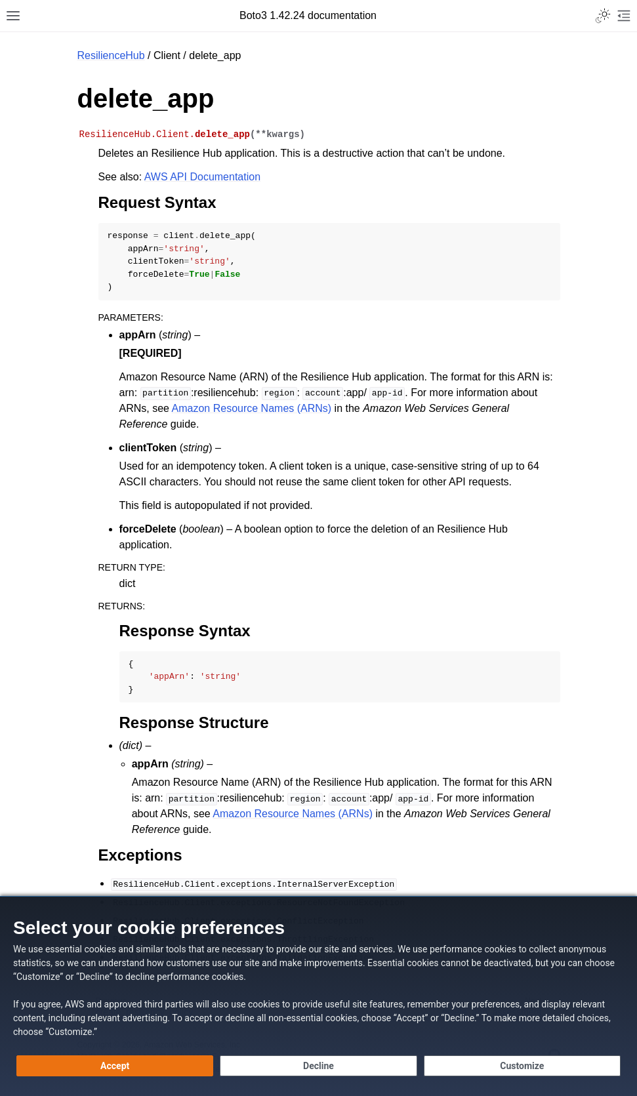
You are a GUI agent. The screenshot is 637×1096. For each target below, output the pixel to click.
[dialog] (318, 996)
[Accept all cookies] (114, 1065)
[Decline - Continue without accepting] (318, 1065)
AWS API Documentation (202, 176)
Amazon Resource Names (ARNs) (252, 408)
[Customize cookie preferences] (522, 1065)
